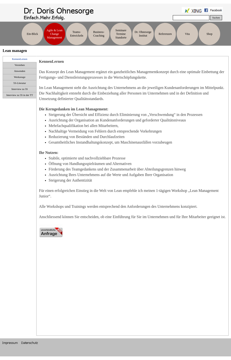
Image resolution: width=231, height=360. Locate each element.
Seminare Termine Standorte (121, 34)
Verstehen (20, 65)
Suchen (216, 17)
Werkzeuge (20, 77)
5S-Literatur (19, 83)
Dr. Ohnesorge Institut (143, 33)
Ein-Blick (32, 34)
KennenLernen (19, 59)
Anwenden (19, 71)
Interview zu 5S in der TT (19, 95)
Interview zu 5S (20, 89)
